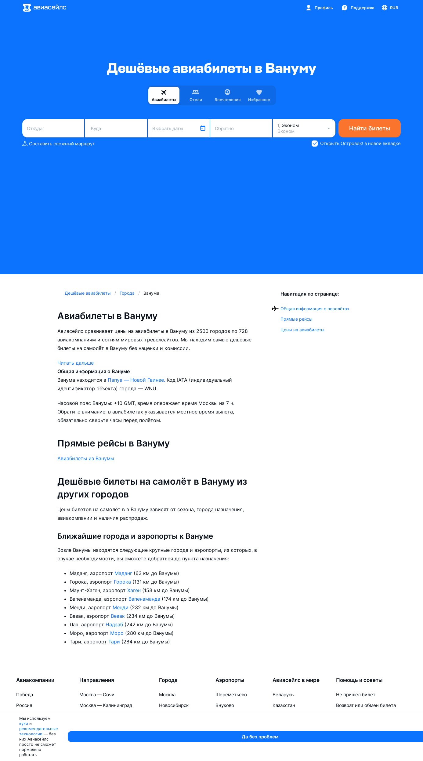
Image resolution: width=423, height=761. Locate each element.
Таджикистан (287, 716)
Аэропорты (229, 680)
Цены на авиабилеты (302, 329)
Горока (123, 582)
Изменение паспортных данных (371, 727)
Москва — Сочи (96, 694)
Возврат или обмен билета (366, 705)
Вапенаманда (145, 599)
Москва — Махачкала (103, 727)
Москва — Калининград (105, 705)
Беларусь (283, 694)
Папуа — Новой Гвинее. (137, 380)
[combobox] (53, 128)
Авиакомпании (35, 680)
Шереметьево (231, 694)
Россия (24, 705)
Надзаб (115, 624)
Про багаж (348, 716)
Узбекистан (285, 727)
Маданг (124, 573)
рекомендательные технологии (97, 753)
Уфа (219, 737)
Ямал (22, 727)
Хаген (134, 590)
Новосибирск (174, 705)
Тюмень (168, 727)
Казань (223, 716)
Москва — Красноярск (104, 716)
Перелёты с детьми (358, 737)
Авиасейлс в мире (296, 680)
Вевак (118, 616)
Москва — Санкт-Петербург (111, 737)
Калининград (173, 737)
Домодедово (229, 727)
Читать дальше (75, 363)
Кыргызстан (286, 737)
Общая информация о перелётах (314, 308)
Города (168, 680)
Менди (121, 607)
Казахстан (284, 705)
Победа (24, 694)
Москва (167, 694)
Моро (117, 633)
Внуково (224, 705)
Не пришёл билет (355, 694)
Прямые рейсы (296, 319)
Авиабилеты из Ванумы (85, 458)
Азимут (24, 716)
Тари (114, 642)
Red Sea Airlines (34, 737)
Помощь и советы (359, 680)
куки (56, 753)
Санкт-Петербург (179, 716)
